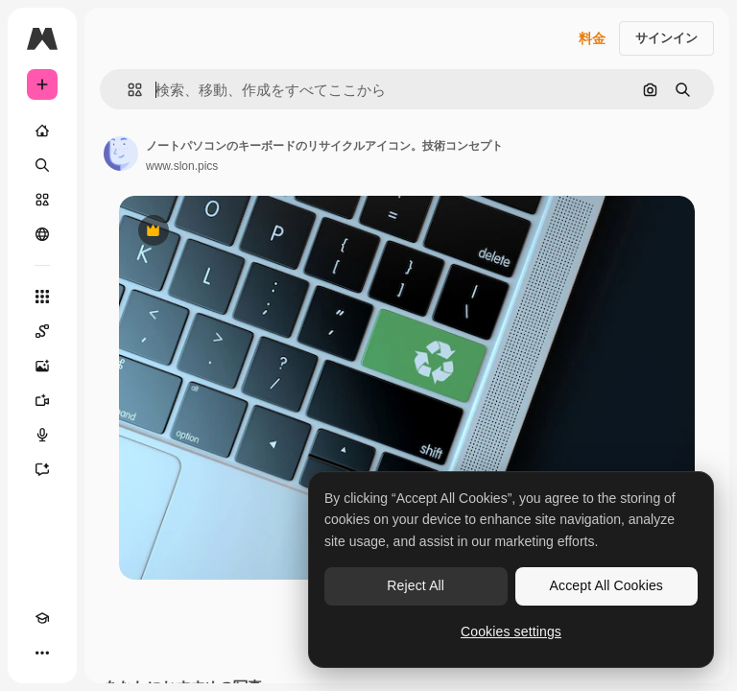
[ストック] (42, 199)
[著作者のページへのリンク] (121, 153)
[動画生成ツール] (42, 400)
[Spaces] (42, 331)
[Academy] (42, 618)
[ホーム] (42, 130)
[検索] (42, 165)
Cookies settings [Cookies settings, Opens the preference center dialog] (511, 631)
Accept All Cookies (606, 585)
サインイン (666, 38)
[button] (127, 90)
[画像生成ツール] (42, 365)
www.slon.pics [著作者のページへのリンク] (182, 166)
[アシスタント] (42, 469)
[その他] (42, 652)
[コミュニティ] (42, 234)
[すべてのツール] (42, 296)
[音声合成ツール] (42, 434)
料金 (592, 38)
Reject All (415, 585)
